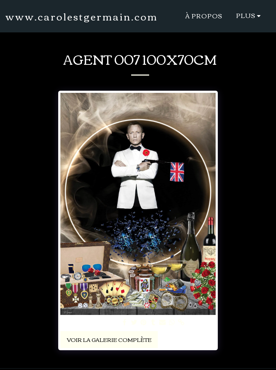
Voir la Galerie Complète (109, 339)
